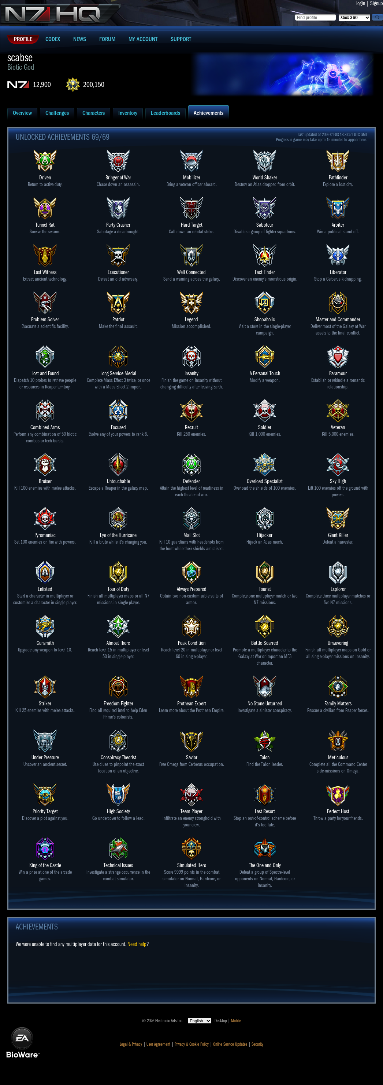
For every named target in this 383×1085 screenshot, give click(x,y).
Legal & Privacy (131, 1044)
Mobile (236, 1020)
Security (257, 1044)
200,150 (93, 84)
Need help (136, 944)
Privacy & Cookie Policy (192, 1044)
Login (360, 3)
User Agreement (158, 1044)
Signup (376, 3)
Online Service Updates (230, 1044)
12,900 (42, 84)
